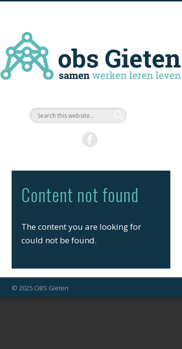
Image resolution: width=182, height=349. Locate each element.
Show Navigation (147, 87)
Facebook (90, 139)
